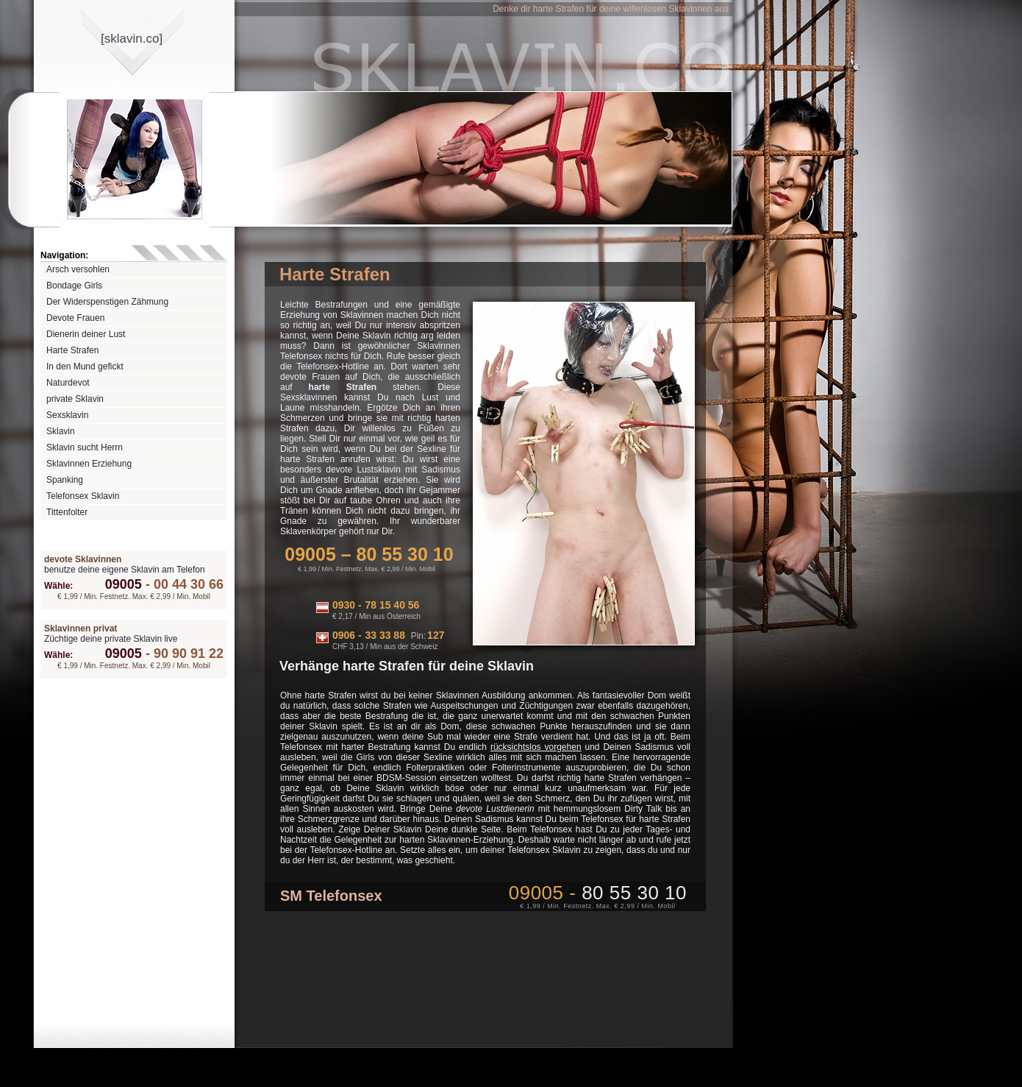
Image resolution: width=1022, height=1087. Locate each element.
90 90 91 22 (183, 653)
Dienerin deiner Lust (85, 334)
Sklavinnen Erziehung (89, 463)
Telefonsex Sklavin (82, 496)
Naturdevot (68, 383)
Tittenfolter (66, 512)
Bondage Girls (74, 285)
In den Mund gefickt (85, 366)
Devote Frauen (75, 318)
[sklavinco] (131, 39)
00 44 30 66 (183, 584)
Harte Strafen (72, 350)
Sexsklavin (67, 415)
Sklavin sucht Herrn (84, 447)
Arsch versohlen (78, 269)
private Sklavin (75, 399)
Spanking (64, 480)
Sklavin (60, 431)
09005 (123, 584)
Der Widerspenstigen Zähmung (107, 302)
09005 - (598, 893)
